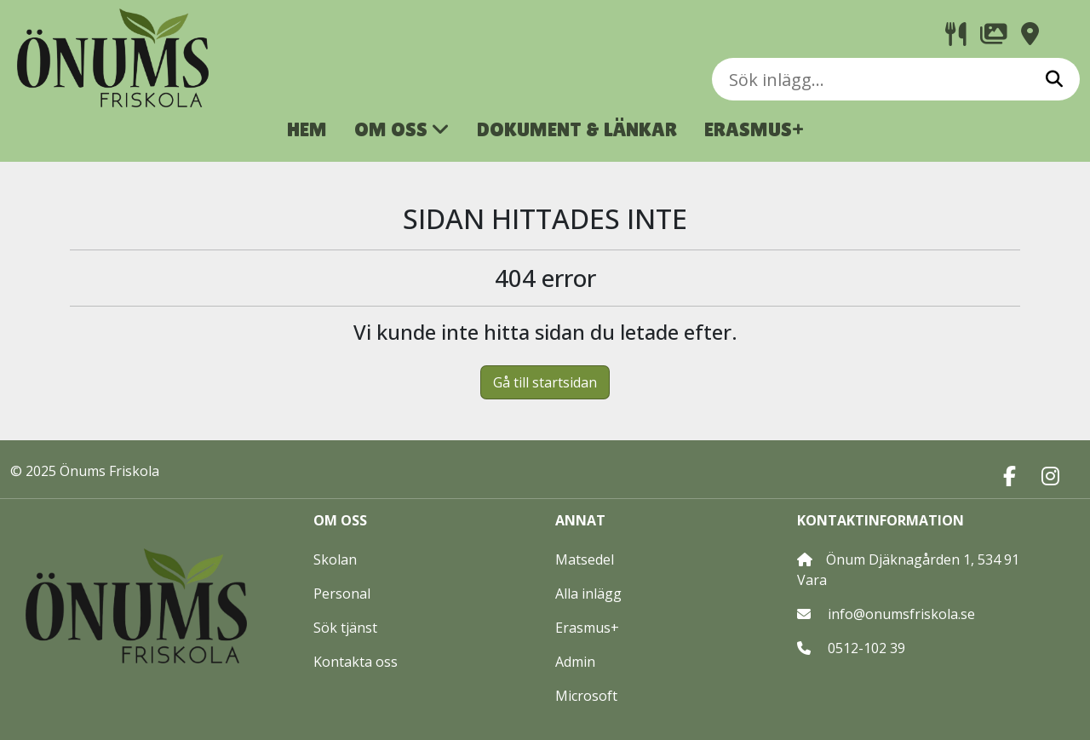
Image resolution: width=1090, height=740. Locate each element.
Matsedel (584, 559)
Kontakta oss (355, 661)
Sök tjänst (345, 627)
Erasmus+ (587, 627)
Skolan (335, 559)
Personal (341, 593)
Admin (575, 661)
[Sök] (1054, 79)
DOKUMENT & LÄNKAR (577, 129)
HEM (307, 129)
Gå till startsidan (545, 382)
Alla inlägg (588, 593)
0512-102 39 (866, 648)
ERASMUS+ (754, 129)
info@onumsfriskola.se (901, 614)
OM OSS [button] (402, 129)
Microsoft (586, 695)
